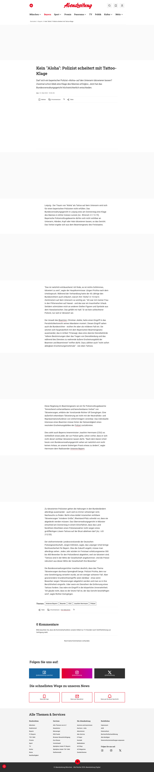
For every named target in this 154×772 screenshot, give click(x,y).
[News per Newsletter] (77, 697)
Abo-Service (81, 734)
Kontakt (79, 740)
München (34, 14)
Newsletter (56, 728)
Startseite (33, 21)
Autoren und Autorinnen (84, 725)
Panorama (79, 14)
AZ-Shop (79, 746)
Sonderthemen (81, 752)
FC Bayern (32, 734)
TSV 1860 (32, 737)
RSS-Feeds (56, 734)
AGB (102, 728)
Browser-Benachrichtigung (61, 737)
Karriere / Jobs (81, 728)
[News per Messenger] (44, 697)
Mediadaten (81, 743)
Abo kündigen (105, 737)
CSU (69, 604)
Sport (56, 14)
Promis (67, 14)
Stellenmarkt (57, 752)
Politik (98, 14)
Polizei (78, 425)
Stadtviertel (33, 728)
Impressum (104, 725)
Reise (31, 752)
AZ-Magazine (81, 749)
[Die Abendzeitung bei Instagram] (77, 673)
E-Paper (79, 737)
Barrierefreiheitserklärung (109, 734)
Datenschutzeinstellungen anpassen (112, 740)
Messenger (56, 731)
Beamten (63, 320)
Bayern (47, 14)
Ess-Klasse (56, 740)
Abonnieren (80, 731)
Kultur (107, 14)
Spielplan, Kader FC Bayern (61, 746)
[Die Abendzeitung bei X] (109, 673)
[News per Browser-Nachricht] (109, 697)
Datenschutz (105, 731)
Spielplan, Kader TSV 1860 (61, 749)
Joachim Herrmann (81, 604)
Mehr (118, 14)
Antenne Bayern (77, 448)
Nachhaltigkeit (34, 755)
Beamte (63, 604)
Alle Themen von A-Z (59, 725)
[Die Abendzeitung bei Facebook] (44, 673)
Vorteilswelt (57, 743)
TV (90, 14)
